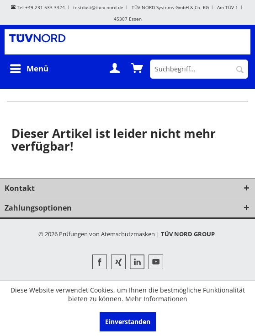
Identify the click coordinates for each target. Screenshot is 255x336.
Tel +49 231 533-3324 (38, 7)
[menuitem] (29, 69)
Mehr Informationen (156, 298)
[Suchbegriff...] (199, 69)
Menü (29, 68)
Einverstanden (127, 321)
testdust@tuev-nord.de (98, 7)
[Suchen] (240, 69)
